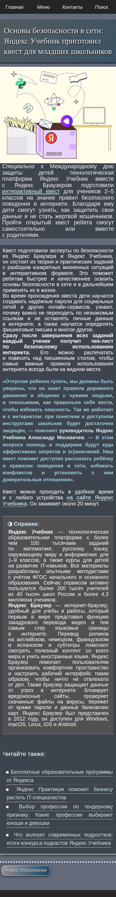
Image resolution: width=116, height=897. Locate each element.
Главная (14, 7)
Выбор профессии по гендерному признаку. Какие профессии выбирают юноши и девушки (60, 815)
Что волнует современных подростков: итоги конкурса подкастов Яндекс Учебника (60, 839)
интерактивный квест (31, 191)
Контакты (72, 7)
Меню (43, 7)
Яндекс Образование (26, 870)
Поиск (101, 7)
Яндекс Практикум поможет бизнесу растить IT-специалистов (60, 793)
